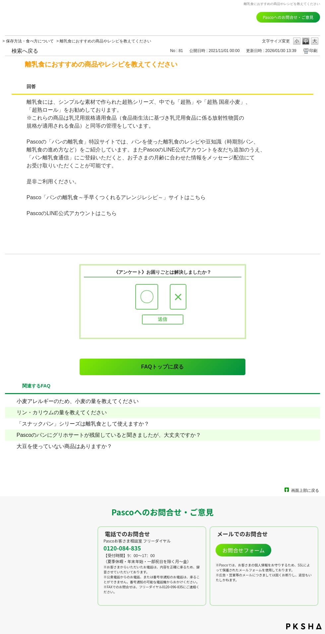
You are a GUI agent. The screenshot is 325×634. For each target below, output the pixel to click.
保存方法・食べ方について (30, 41)
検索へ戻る (25, 51)
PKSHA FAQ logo (304, 626)
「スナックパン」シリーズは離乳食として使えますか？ (83, 424)
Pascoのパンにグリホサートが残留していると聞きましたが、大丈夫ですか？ (109, 435)
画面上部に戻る (305, 490)
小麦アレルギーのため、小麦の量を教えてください (78, 401)
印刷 (313, 50)
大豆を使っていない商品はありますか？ (64, 446)
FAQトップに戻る (162, 367)
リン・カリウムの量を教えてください (62, 412)
